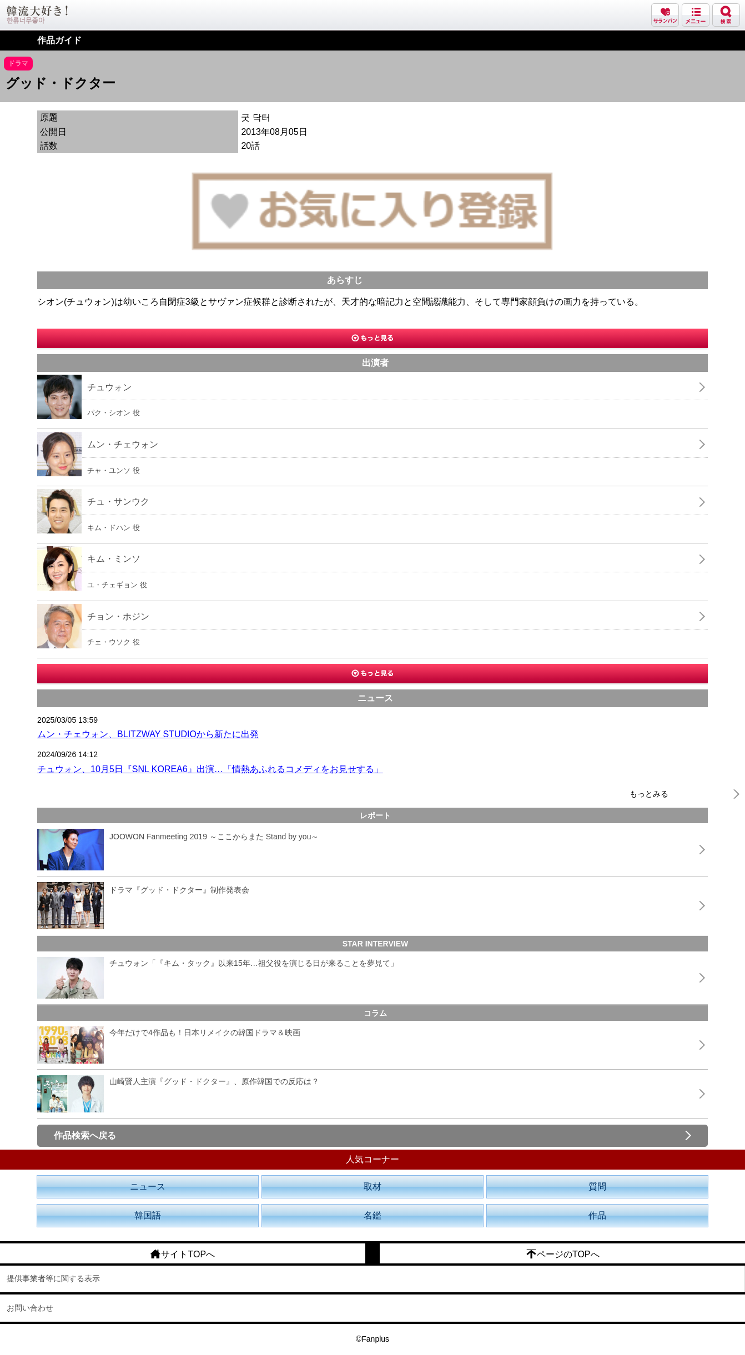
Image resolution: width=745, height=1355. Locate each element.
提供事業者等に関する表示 (53, 1278)
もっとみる (649, 793)
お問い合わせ (30, 1307)
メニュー (695, 15)
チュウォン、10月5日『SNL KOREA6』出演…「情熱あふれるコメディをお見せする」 (210, 769)
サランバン (665, 15)
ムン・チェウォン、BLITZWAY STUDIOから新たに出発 (148, 734)
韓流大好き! (37, 14)
